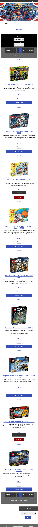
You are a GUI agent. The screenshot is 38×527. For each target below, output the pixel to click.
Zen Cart (31, 526)
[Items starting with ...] (19, 39)
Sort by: (19, 42)
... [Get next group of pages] (26, 50)
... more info (19, 192)
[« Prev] (8, 50)
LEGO (18, 59)
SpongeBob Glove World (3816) (19, 179)
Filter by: (19, 36)
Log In (33, 1)
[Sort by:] (19, 45)
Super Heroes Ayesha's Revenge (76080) (18, 422)
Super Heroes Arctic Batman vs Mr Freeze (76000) (19, 376)
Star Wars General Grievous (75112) (19, 328)
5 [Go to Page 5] (23, 50)
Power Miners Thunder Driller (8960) (19, 84)
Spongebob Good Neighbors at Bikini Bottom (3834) (19, 227)
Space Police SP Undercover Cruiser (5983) (19, 132)
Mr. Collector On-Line (18, 526)
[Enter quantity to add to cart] (19, 98)
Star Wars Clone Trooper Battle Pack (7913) (19, 276)
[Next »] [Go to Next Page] (31, 50)
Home (27, 1)
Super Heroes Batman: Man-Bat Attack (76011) (19, 470)
